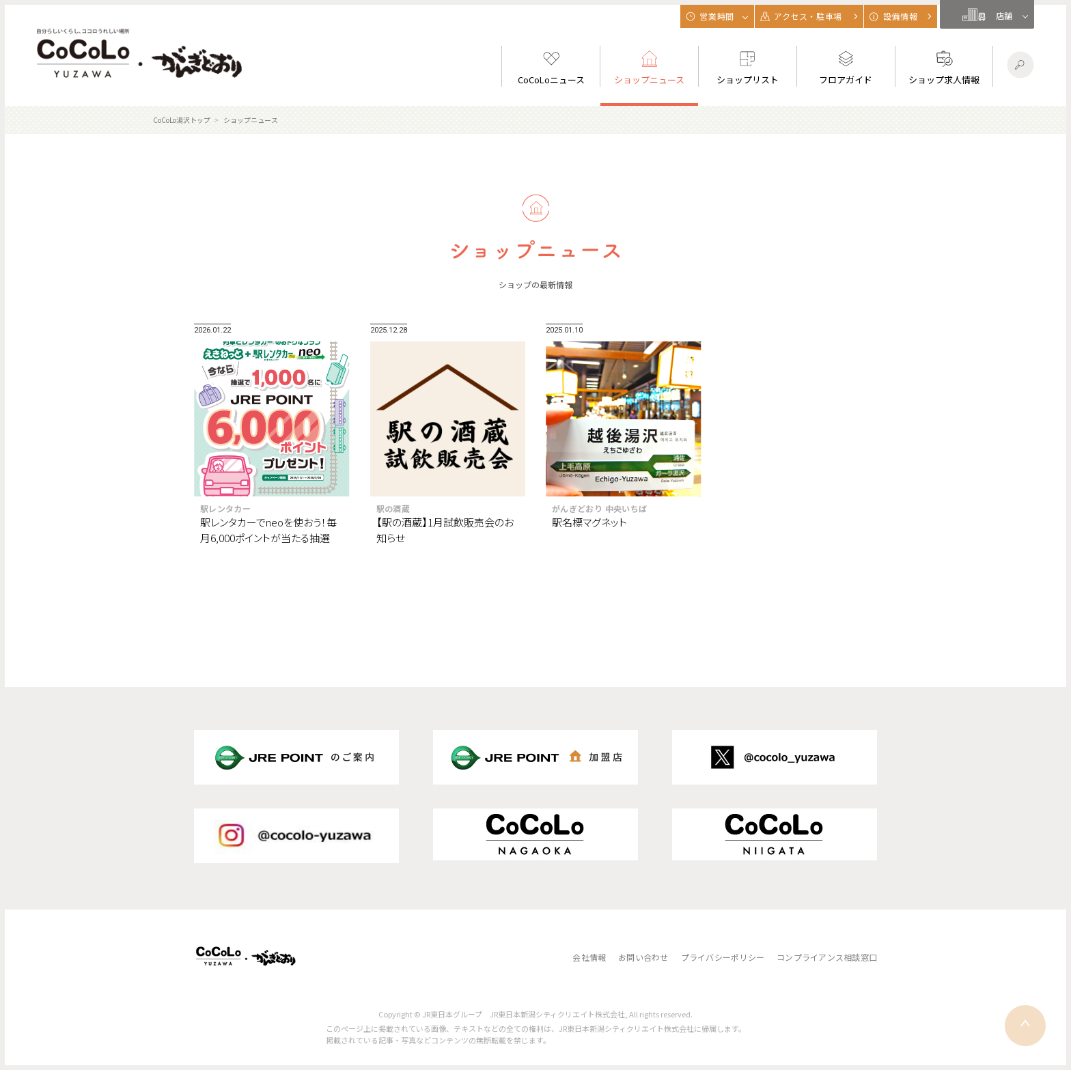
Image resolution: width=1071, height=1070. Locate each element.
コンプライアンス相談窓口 (827, 957)
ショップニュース (250, 120)
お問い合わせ (643, 957)
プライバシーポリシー (722, 957)
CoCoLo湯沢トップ (181, 120)
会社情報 (589, 957)
